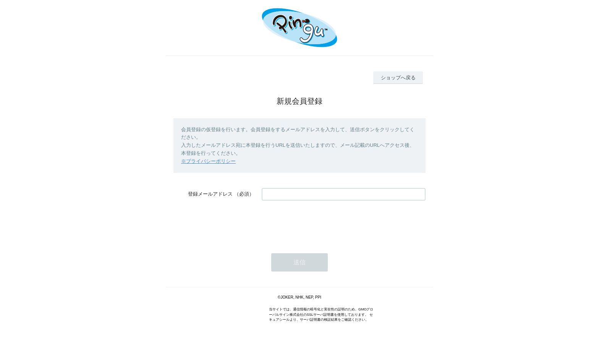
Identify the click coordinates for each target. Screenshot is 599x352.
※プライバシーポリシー (208, 161)
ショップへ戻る (398, 77)
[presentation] (320, 223)
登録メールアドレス (210, 194)
